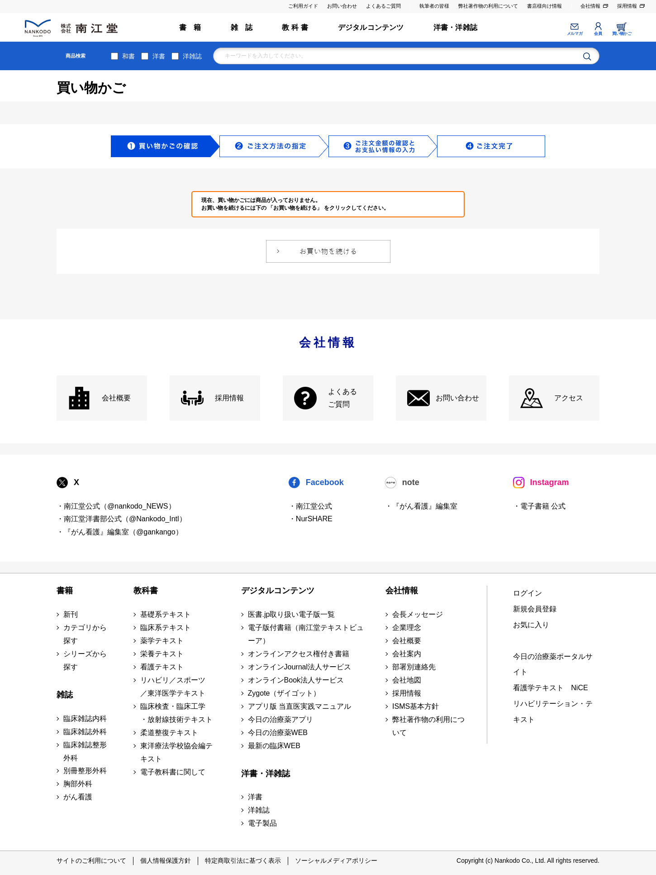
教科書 (145, 590)
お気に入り (531, 625)
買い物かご (622, 33)
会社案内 (406, 654)
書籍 (65, 590)
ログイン (527, 593)
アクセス (568, 398)
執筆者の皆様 (434, 6)
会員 (598, 33)
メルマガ (574, 33)
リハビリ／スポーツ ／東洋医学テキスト (172, 686)
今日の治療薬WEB (278, 732)
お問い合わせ (342, 6)
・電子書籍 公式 (539, 506)
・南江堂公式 (310, 506)
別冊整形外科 (85, 770)
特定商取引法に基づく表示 (243, 860)
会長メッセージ (417, 614)
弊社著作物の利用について (488, 6)
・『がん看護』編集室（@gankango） (120, 532)
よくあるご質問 (383, 6)
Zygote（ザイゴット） (284, 693)
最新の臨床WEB (274, 746)
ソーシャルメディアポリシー (336, 860)
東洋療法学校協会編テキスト (176, 752)
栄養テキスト (162, 654)
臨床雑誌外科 (85, 732)
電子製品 (262, 823)
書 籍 (190, 27)
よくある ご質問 (342, 398)
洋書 (158, 56)
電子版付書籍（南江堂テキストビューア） (306, 634)
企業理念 (406, 627)
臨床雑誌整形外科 (85, 751)
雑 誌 (242, 27)
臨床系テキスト (165, 627)
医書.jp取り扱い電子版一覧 (291, 614)
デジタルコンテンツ (371, 27)
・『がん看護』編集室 (421, 506)
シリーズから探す (85, 660)
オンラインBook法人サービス (296, 680)
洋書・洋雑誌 (455, 27)
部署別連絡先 (414, 667)
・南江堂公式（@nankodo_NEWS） (116, 506)
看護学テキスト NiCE (550, 688)
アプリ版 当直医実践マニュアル (299, 706)
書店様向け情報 (544, 6)
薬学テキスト (162, 640)
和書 (128, 56)
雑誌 (65, 694)
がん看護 (77, 797)
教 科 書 (295, 27)
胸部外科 (77, 784)
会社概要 (116, 398)
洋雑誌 (192, 56)
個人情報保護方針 (165, 860)
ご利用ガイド (303, 6)
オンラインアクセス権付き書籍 (298, 654)
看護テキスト (162, 667)
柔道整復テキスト (169, 732)
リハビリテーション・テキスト (553, 711)
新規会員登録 (534, 609)
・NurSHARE (311, 519)
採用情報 (627, 6)
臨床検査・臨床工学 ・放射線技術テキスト (176, 712)
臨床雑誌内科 (85, 718)
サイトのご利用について (91, 860)
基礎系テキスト (165, 614)
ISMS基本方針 (415, 706)
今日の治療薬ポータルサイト (553, 664)
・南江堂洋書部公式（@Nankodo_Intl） (121, 519)
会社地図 (406, 680)
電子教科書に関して (172, 772)
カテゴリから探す (85, 634)
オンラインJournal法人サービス (299, 667)
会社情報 (590, 6)
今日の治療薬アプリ (280, 719)
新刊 (70, 614)
